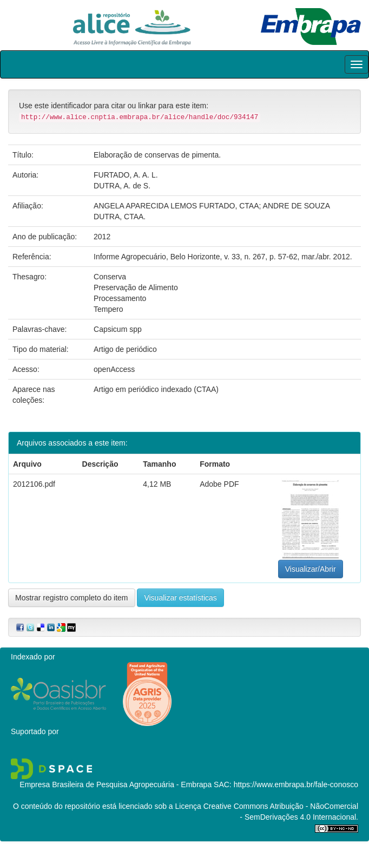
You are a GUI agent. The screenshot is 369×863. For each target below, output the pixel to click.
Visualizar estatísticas (180, 597)
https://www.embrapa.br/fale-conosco (296, 784)
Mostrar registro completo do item (71, 597)
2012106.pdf (34, 484)
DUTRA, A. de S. (122, 185)
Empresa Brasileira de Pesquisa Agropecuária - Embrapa (115, 784)
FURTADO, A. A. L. (126, 175)
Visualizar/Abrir (310, 569)
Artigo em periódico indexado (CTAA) (156, 389)
